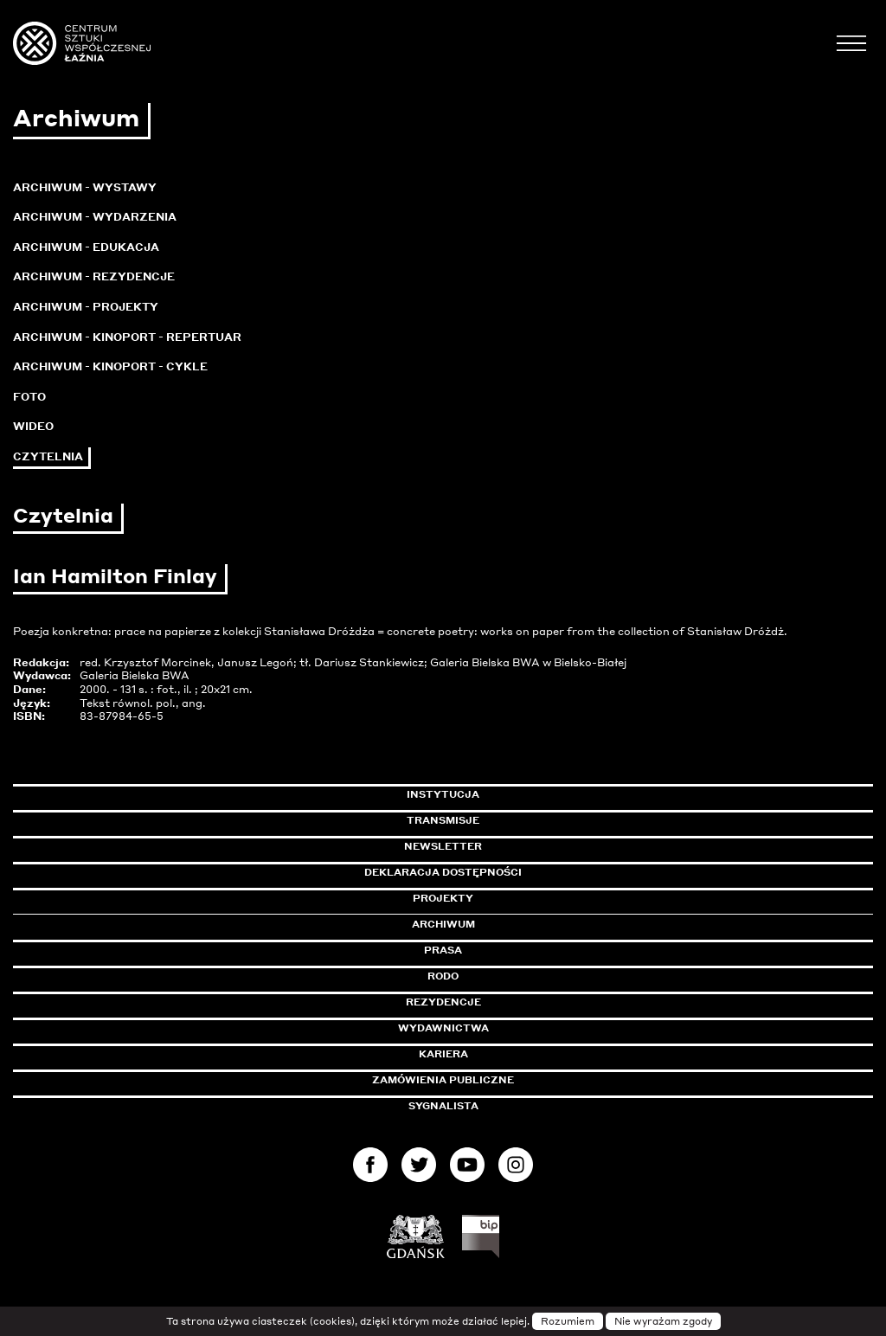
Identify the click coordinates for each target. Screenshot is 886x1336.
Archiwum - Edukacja (86, 247)
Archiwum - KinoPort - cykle (110, 366)
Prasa (443, 950)
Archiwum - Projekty (85, 306)
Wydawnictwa (443, 1028)
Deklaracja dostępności (443, 872)
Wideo (33, 426)
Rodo (443, 976)
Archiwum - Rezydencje (94, 276)
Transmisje (516, 820)
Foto (29, 396)
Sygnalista (443, 1106)
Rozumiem (567, 1321)
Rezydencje (443, 1002)
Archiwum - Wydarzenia (95, 216)
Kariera (443, 1054)
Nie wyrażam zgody (663, 1321)
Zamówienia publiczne (482, 1080)
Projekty (443, 898)
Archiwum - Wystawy (85, 187)
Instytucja (443, 794)
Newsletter (443, 846)
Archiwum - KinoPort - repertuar (127, 337)
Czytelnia (48, 456)
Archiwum (443, 924)
